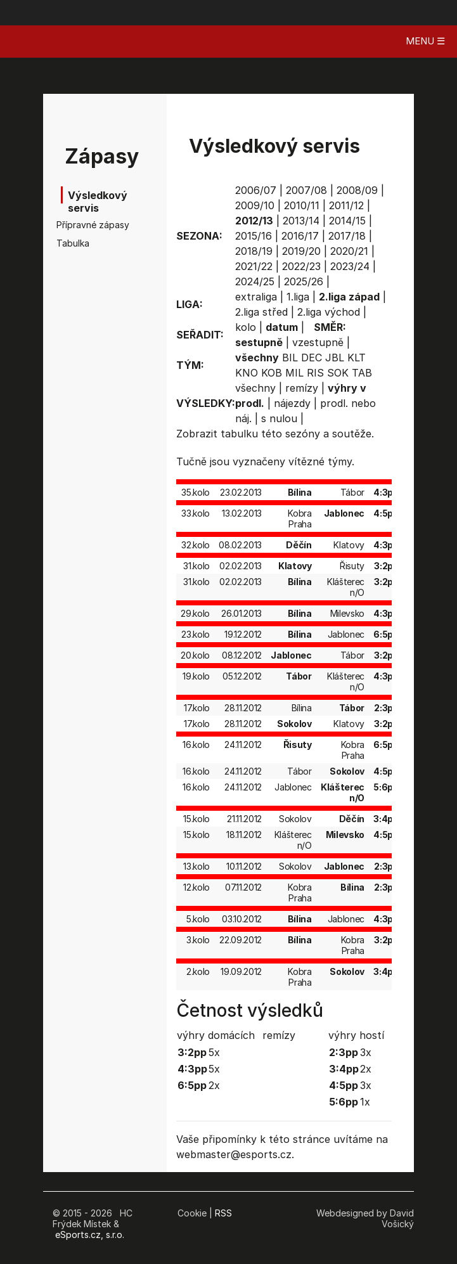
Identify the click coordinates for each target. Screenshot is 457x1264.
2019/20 (301, 251)
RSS (223, 1213)
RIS (315, 372)
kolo (245, 327)
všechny (255, 388)
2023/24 (350, 266)
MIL (294, 372)
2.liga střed (261, 312)
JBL (334, 357)
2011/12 (346, 205)
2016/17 (300, 235)
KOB (271, 372)
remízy (301, 388)
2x (214, 1085)
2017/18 (347, 235)
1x (365, 1101)
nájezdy (292, 403)
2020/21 (349, 251)
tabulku (239, 433)
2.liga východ (328, 312)
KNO (246, 372)
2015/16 (253, 235)
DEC (311, 357)
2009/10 (254, 205)
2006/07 (255, 190)
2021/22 (254, 266)
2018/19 (254, 251)
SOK (338, 372)
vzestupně (318, 342)
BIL (290, 357)
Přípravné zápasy (88, 224)
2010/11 (301, 205)
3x (365, 1052)
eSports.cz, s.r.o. (89, 1234)
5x (214, 1052)
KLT (356, 357)
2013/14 (301, 220)
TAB (362, 372)
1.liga (297, 296)
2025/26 (303, 281)
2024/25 (254, 281)
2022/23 (301, 266)
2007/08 (306, 190)
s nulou (279, 418)
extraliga (256, 296)
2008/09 (357, 190)
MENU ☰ (425, 41)
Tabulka (72, 243)
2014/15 (347, 220)
